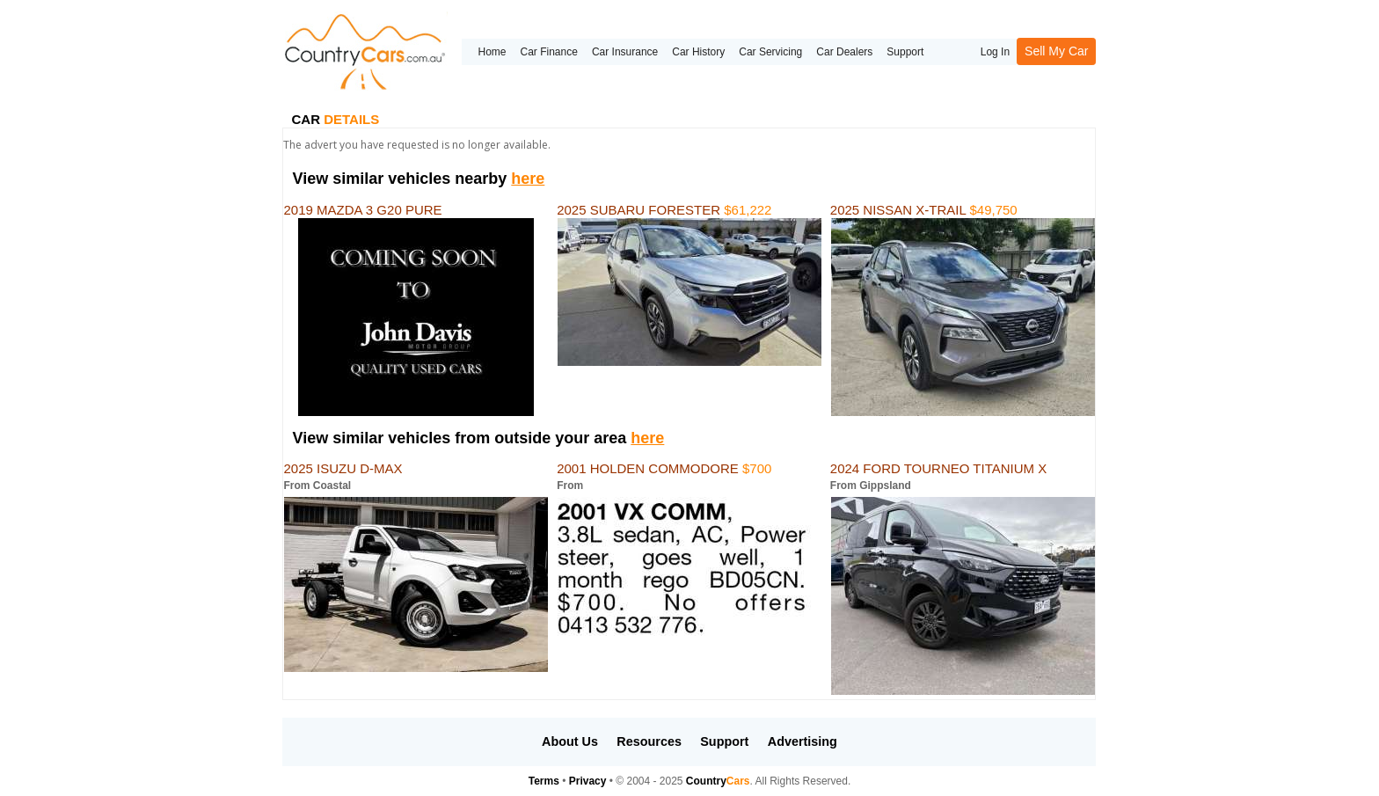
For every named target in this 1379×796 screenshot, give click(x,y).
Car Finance (549, 52)
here (527, 178)
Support (904, 52)
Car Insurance (625, 52)
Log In (995, 52)
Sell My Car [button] (1056, 51)
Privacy (588, 781)
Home (492, 52)
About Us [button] (570, 741)
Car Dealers (844, 52)
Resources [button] (649, 741)
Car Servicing (770, 52)
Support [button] (724, 741)
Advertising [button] (802, 741)
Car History (698, 52)
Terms (544, 781)
